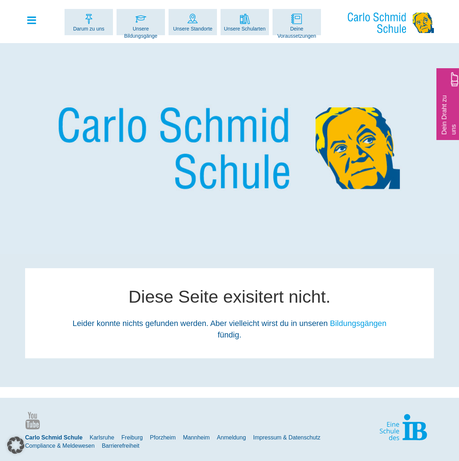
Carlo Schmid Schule (53, 437)
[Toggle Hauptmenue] (35, 21)
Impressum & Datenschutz (287, 437)
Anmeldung (231, 437)
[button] (16, 445)
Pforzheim (163, 437)
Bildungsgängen (358, 323)
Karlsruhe (102, 437)
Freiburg (132, 437)
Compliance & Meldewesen (60, 446)
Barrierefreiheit (120, 446)
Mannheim (196, 437)
